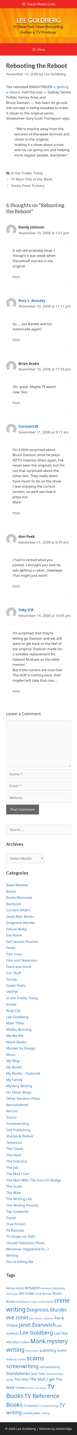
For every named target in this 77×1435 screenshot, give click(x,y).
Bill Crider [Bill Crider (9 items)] (26, 1293)
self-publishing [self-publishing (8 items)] (49, 1367)
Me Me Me (14, 1035)
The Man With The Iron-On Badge (33, 1180)
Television (14, 1142)
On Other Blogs (18, 1092)
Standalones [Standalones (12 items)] (18, 1373)
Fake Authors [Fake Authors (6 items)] (36, 1318)
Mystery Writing (19, 1085)
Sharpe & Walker (19, 1136)
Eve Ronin (14, 935)
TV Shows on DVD (20, 1236)
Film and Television (21, 960)
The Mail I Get (17, 1173)
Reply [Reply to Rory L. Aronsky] (16, 340)
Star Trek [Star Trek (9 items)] (38, 1373)
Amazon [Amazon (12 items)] (33, 1288)
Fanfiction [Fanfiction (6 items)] (49, 1318)
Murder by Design (21, 1048)
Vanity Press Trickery (27, 185)
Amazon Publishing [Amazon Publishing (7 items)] (53, 1288)
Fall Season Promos (22, 941)
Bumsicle (13, 904)
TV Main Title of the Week (31, 179)
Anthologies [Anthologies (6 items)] (12, 1293)
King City (13, 1010)
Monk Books (16, 1042)
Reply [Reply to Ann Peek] (16, 586)
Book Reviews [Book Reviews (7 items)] (44, 1293)
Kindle (11, 1004)
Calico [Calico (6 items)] (34, 1301)
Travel (11, 1217)
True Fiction (15, 1224)
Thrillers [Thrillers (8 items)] (20, 1388)
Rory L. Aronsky (32, 300)
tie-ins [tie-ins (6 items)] (30, 1388)
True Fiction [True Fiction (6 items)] (40, 1388)
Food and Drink (18, 966)
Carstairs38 (28, 426)
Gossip (11, 979)
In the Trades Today (27, 173)
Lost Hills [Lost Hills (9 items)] (61, 1333)
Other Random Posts (23, 1098)
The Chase (14, 1148)
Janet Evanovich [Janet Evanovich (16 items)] (37, 1324)
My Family (14, 1079)
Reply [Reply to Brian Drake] (16, 403)
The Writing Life (19, 1198)
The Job (12, 1167)
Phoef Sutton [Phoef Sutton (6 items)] (32, 1350)
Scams (11, 1117)
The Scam (14, 1186)
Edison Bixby (16, 929)
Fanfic (11, 947)
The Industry (16, 1161)
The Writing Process (22, 1205)
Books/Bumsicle (19, 897)
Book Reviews (17, 885)
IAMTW (12, 991)
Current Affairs (18, 910)
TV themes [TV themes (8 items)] (30, 1406)
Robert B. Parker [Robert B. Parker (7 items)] (16, 1359)
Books (11, 891)
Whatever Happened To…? (27, 1249)
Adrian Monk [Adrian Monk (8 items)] (15, 1288)
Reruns (12, 1111)
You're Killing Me (19, 1261)
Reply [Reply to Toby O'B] (16, 691)
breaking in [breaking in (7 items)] (23, 1301)
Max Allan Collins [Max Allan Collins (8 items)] (18, 1342)
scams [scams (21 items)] (35, 1358)
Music (11, 1054)
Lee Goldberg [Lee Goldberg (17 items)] (36, 1332)
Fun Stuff (13, 972)
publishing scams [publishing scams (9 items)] (53, 1350)
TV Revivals (15, 1230)
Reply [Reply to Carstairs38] (16, 513)
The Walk (13, 1192)
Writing (12, 1255)
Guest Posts (15, 985)
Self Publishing (18, 1130)
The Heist (14, 1155)
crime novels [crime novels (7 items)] (45, 1301)
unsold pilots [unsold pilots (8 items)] (31, 1413)
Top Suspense (17, 1211)
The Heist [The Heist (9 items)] (21, 1379)
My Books (14, 1067)
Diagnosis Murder (20, 922)
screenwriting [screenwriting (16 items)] (22, 1366)
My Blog (13, 1060)
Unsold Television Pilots (25, 1242)
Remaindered (17, 1104)
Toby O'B (25, 610)
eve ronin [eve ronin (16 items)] (17, 1317)
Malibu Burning (19, 1029)
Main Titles (15, 1023)
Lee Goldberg (39, 20)
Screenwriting (17, 1123)
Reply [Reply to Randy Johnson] (16, 277)
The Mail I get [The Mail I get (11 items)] (42, 1379)
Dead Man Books (20, 916)
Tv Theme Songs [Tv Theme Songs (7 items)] (49, 1406)
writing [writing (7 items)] (45, 1413)
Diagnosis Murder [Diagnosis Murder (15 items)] (46, 1309)
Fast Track (14, 954)
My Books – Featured (23, 1073)
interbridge (64, 1429)
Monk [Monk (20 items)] (38, 1341)
